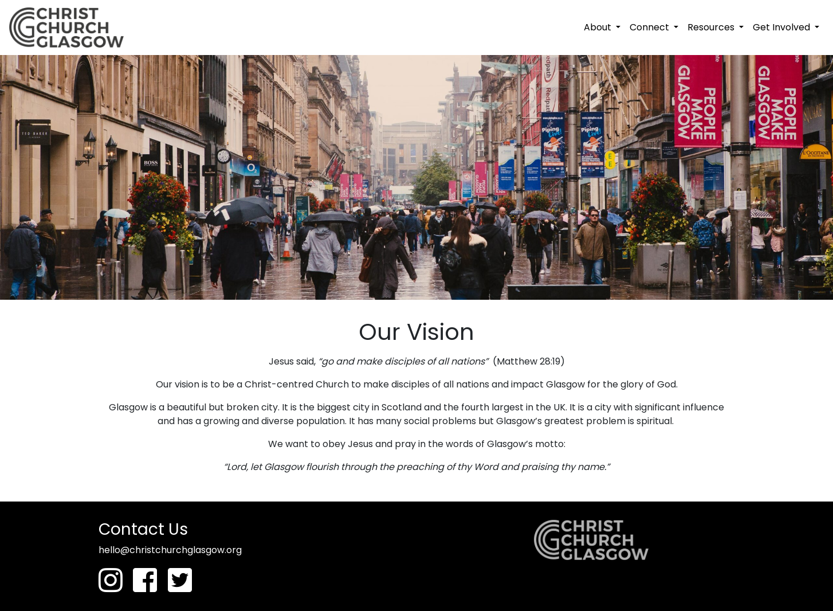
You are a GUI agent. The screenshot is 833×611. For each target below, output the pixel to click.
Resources (712, 27)
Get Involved (782, 27)
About (599, 27)
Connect (650, 27)
